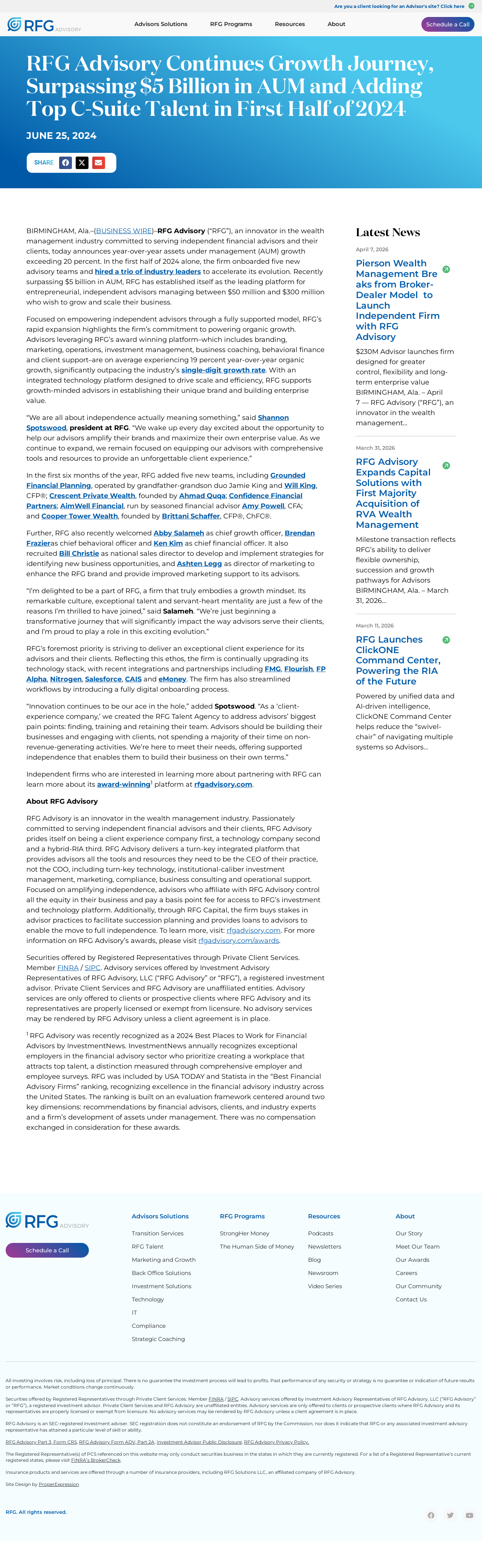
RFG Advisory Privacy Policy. (276, 1442)
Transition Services (157, 1233)
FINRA (68, 968)
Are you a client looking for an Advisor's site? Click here (399, 6)
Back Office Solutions (161, 1272)
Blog (314, 1259)
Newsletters (324, 1246)
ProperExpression (59, 1484)
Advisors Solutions (160, 1216)
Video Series (325, 1286)
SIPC (93, 968)
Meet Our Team (418, 1246)
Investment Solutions (161, 1286)
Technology (148, 1299)
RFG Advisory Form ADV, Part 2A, (117, 1442)
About (405, 1216)
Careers (406, 1272)
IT (134, 1312)
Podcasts (320, 1233)
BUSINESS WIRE (124, 231)
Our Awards (412, 1259)
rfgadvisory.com (254, 930)
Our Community (419, 1286)
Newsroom (323, 1272)
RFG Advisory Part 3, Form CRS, (42, 1442)
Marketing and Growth (164, 1259)
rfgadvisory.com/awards (238, 941)
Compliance (149, 1325)
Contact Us (411, 1299)
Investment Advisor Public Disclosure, (200, 1442)
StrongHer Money (244, 1233)
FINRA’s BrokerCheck (95, 1460)
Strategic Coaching (158, 1339)
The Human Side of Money (257, 1246)
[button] (65, 163)
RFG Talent (147, 1246)
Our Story (409, 1233)
